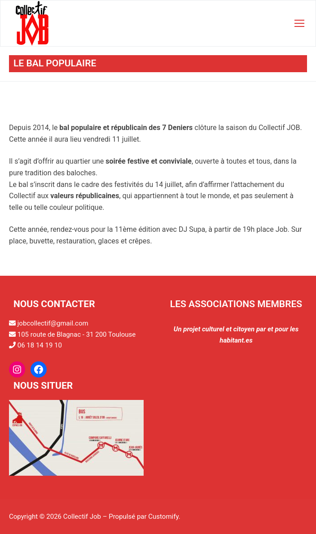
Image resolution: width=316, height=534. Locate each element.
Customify (163, 516)
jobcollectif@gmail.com (53, 323)
